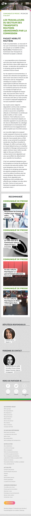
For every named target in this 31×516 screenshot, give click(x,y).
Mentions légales (8, 508)
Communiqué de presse (11, 13)
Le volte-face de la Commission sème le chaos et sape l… (12, 243)
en (24, 13)
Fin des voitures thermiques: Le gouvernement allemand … (14, 272)
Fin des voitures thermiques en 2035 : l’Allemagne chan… (12, 301)
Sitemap (22, 510)
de (27, 13)
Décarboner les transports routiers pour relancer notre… (14, 213)
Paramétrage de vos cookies (11, 510)
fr (21, 13)
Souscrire (9, 503)
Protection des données (20, 508)
